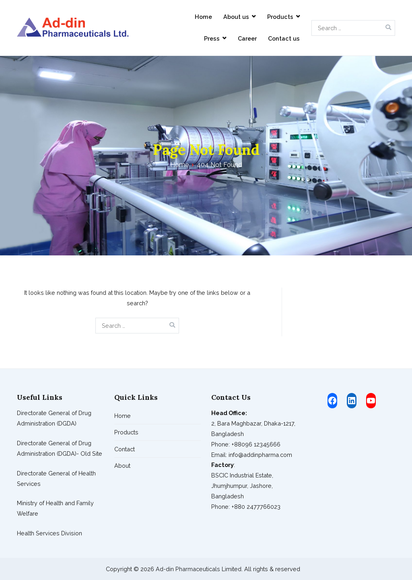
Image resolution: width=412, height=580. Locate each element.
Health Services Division (49, 533)
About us (236, 16)
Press (212, 38)
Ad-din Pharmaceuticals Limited (198, 569)
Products (280, 16)
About (122, 465)
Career (247, 38)
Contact (124, 449)
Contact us (284, 38)
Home (203, 16)
